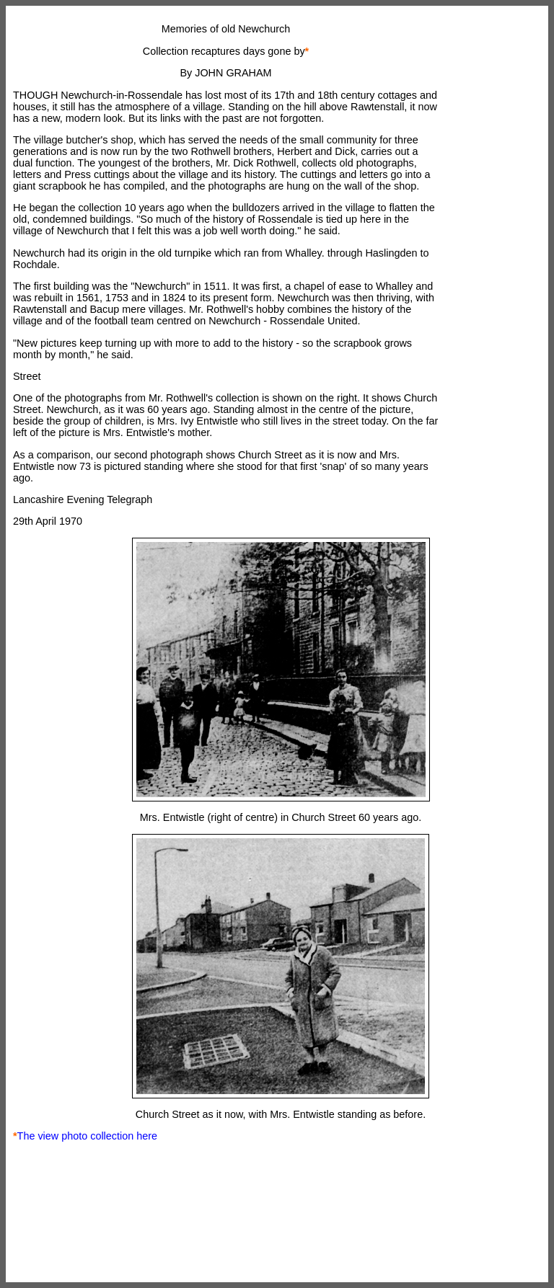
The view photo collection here (87, 1136)
